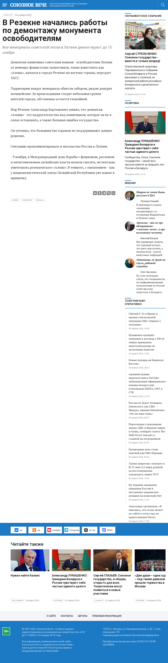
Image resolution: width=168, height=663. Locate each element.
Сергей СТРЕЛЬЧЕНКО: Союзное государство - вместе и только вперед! (142, 57)
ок (36, 530)
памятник (27, 200)
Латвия (15, 200)
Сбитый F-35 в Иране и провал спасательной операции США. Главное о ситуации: (145, 319)
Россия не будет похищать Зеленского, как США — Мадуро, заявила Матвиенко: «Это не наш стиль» (147, 408)
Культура (140, 600)
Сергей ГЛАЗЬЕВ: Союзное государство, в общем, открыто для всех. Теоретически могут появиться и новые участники (112, 584)
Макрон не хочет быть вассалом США (150, 194)
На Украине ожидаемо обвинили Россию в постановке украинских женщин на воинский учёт (145, 490)
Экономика (17, 600)
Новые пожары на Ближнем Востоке (146, 361)
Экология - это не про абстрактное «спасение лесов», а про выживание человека (150, 227)
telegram (71, 530)
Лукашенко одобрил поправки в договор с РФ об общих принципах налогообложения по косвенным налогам (146, 342)
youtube (54, 530)
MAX (107, 530)
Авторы (82, 616)
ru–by (89, 530)
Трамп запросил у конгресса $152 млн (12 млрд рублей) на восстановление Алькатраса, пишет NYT (147, 469)
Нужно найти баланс (25, 575)
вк (18, 530)
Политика (132, 103)
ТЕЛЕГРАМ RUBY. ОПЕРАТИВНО (135, 302)
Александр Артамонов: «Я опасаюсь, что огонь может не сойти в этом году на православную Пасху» (146, 511)
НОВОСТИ (8, 15)
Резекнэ (40, 200)
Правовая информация (106, 616)
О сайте (51, 616)
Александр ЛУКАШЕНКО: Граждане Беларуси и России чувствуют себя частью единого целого (142, 146)
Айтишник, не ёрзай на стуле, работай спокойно (150, 263)
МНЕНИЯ (130, 183)
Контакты (67, 616)
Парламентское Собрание (143, 15)
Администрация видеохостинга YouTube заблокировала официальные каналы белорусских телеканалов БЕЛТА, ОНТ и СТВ (147, 383)
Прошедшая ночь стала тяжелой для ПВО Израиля (145, 451)
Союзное (98, 600)
